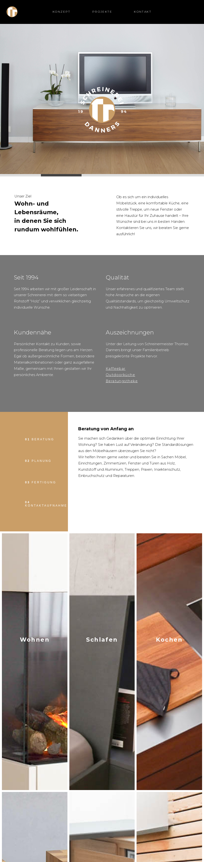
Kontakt (142, 11)
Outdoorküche (120, 375)
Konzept (62, 11)
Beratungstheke (122, 381)
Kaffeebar (116, 368)
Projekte (102, 11)
